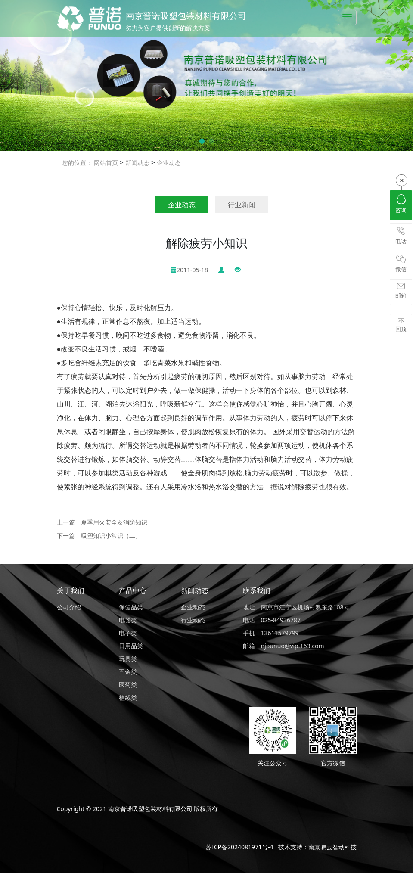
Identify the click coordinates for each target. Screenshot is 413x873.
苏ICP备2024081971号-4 (239, 847)
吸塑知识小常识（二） (111, 535)
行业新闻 (241, 204)
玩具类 (128, 659)
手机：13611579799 (271, 633)
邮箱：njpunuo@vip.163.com (283, 646)
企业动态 (168, 162)
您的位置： (77, 162)
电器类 (128, 620)
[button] (202, 141)
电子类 (128, 633)
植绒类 (128, 697)
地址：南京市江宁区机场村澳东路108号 (296, 607)
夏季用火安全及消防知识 (114, 522)
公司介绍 (69, 607)
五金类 (128, 672)
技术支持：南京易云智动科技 (317, 847)
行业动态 (193, 620)
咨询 (401, 204)
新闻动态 (136, 162)
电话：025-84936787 (272, 620)
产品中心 (132, 590)
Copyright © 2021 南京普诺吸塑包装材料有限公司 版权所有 (137, 809)
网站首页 (106, 162)
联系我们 (256, 590)
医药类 (128, 684)
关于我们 (70, 590)
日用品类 (131, 646)
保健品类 (131, 607)
